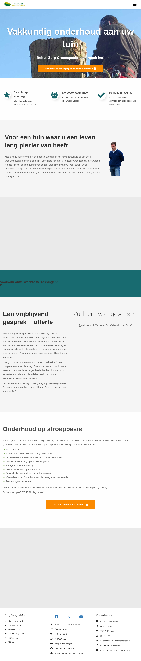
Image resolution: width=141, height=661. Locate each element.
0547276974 (105, 635)
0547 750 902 (60, 638)
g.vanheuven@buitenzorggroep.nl (115, 640)
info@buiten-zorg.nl (63, 643)
